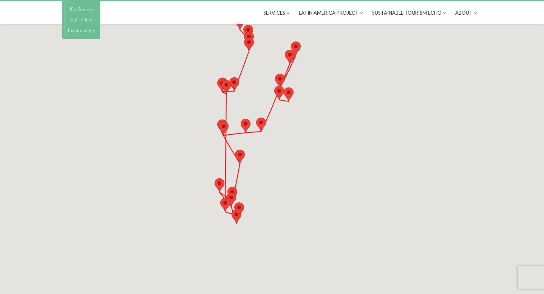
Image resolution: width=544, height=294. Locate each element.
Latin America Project (329, 13)
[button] (289, 94)
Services (274, 13)
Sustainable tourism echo (407, 13)
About (464, 13)
